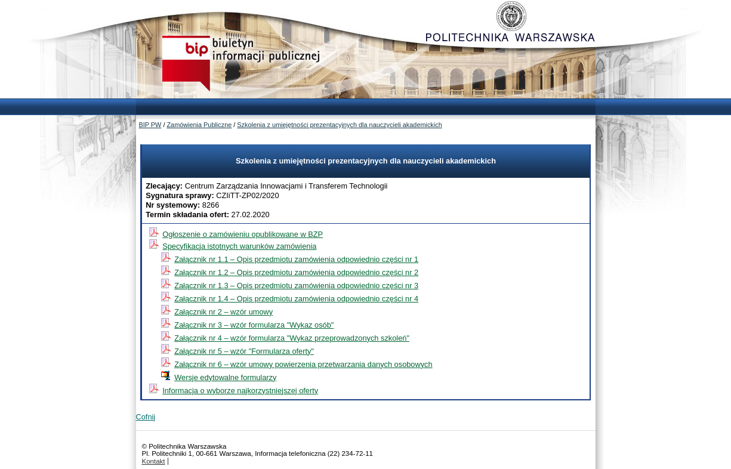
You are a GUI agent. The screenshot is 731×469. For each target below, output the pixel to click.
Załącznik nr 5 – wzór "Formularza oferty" (244, 351)
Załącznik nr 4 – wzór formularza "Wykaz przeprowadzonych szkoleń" (291, 338)
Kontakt (153, 461)
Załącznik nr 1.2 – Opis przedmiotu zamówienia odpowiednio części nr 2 (296, 272)
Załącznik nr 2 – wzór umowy (223, 311)
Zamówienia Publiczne (199, 124)
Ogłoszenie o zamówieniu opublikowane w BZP (242, 234)
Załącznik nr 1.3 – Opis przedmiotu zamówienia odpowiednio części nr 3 (296, 285)
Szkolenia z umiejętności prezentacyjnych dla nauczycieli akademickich (339, 124)
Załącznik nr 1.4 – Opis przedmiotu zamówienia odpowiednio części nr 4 (296, 298)
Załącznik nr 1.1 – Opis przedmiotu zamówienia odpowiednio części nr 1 (296, 259)
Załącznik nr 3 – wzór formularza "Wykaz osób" (254, 324)
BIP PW (150, 124)
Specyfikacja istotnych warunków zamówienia (239, 246)
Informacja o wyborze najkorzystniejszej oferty (240, 390)
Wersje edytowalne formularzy (225, 377)
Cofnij (146, 416)
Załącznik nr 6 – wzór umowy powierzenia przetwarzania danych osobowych (303, 364)
